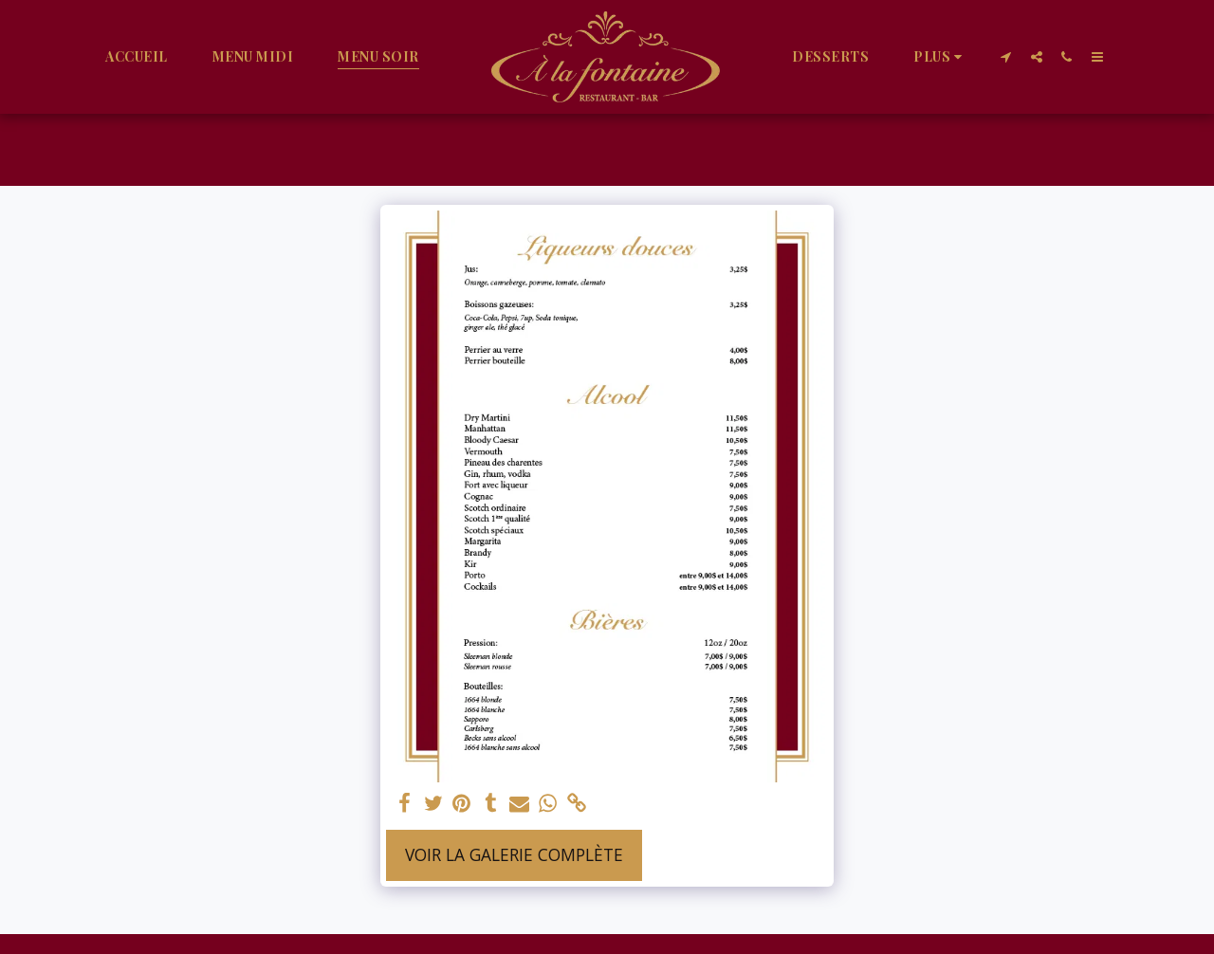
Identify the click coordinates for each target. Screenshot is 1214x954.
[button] (1006, 56)
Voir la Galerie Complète (514, 854)
